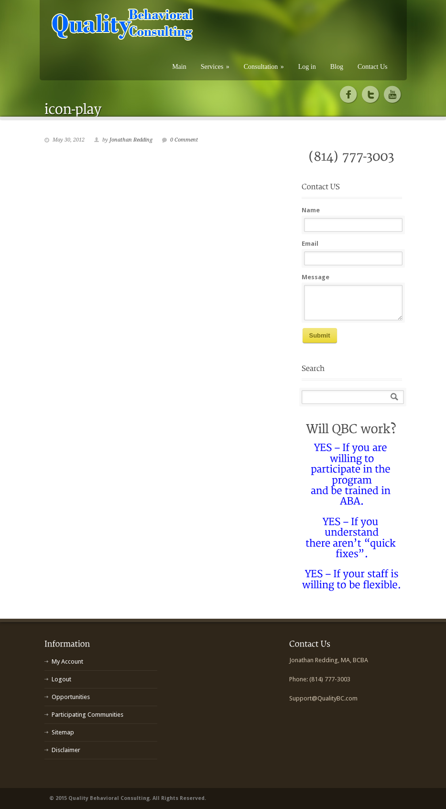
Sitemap (63, 732)
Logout (61, 679)
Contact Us (373, 66)
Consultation (264, 66)
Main (179, 66)
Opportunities (71, 696)
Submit (319, 335)
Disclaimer (66, 750)
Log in (307, 66)
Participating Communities (87, 714)
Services (215, 66)
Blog (336, 66)
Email (310, 243)
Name (311, 210)
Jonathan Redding (130, 140)
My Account (67, 661)
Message (315, 277)
